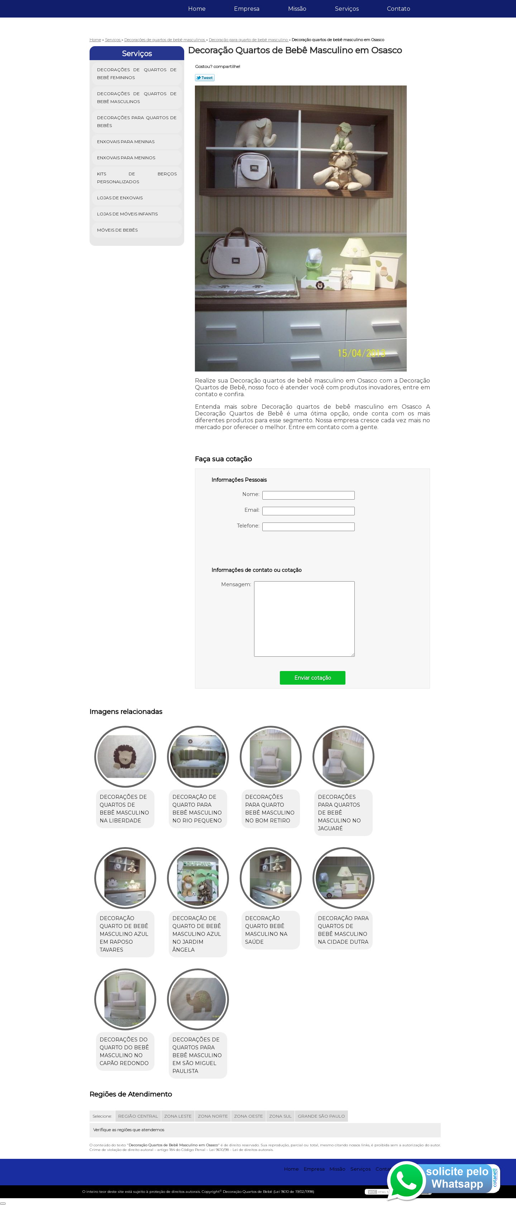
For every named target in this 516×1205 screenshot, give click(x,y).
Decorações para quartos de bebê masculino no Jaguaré (339, 813)
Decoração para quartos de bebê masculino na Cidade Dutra (343, 930)
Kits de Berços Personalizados (137, 177)
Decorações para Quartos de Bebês (137, 121)
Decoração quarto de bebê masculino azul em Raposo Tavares (124, 934)
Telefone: (296, 527)
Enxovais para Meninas (126, 141)
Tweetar (205, 77)
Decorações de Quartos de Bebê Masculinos (137, 97)
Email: (299, 511)
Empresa (246, 8)
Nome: (298, 495)
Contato (398, 8)
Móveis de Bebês (118, 230)
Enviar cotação (312, 678)
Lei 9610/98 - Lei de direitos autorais (241, 1149)
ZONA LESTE (178, 1116)
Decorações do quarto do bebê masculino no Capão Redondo (124, 1051)
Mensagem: (288, 619)
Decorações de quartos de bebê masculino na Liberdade (124, 809)
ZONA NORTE (213, 1116)
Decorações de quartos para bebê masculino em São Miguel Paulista (197, 1055)
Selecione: (102, 1116)
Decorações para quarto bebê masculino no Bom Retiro (270, 809)
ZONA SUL (280, 1116)
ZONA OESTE (248, 1116)
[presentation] (256, 552)
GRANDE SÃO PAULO (321, 1116)
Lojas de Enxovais (120, 197)
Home (197, 8)
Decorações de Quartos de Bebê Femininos (137, 73)
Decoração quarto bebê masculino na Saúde (266, 930)
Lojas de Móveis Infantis (128, 214)
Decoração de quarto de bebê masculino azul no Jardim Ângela (196, 934)
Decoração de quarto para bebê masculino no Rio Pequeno (197, 809)
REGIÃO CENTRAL (138, 1116)
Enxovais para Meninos (126, 157)
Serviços (347, 8)
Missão (297, 8)
